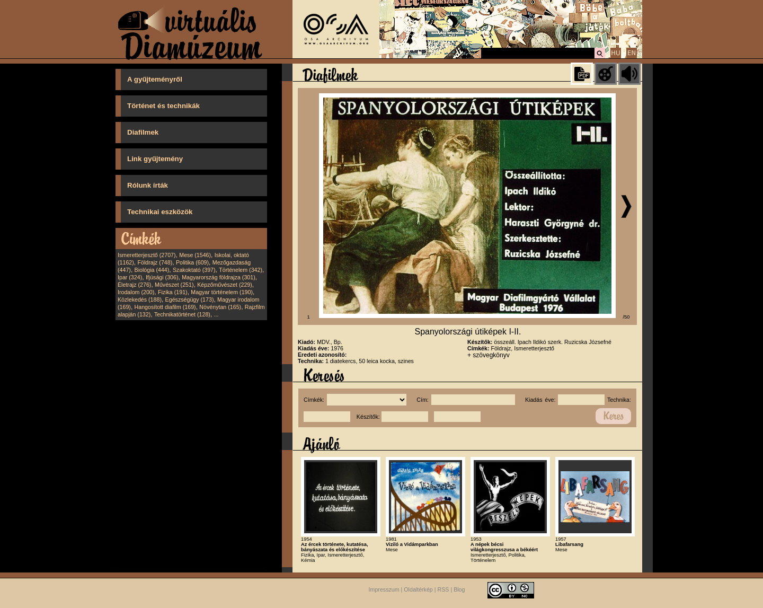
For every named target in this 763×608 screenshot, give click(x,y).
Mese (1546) (195, 255)
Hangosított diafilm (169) (165, 307)
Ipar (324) (130, 277)
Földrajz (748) (154, 262)
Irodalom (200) (136, 292)
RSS (443, 589)
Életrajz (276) (134, 284)
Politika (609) (192, 262)
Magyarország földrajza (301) (218, 277)
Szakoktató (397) (194, 270)
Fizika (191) (173, 292)
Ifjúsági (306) (162, 277)
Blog (459, 589)
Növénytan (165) (220, 307)
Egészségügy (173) (189, 299)
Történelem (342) (240, 270)
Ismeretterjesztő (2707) (147, 255)
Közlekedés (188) (140, 299)
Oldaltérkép (418, 589)
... (216, 314)
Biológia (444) (152, 270)
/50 (626, 317)
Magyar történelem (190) (222, 292)
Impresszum (384, 589)
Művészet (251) (174, 284)
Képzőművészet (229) (224, 284)
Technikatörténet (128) (182, 314)
